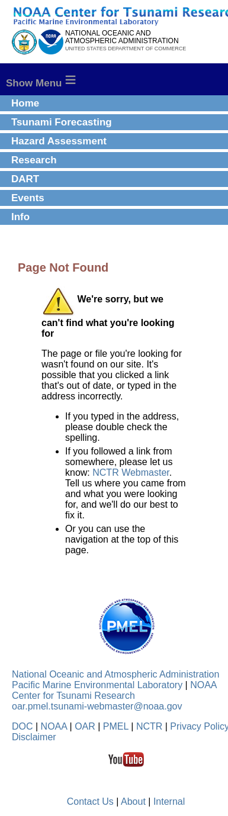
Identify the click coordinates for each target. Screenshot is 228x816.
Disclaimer (34, 737)
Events (27, 198)
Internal (169, 801)
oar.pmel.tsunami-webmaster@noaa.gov (97, 706)
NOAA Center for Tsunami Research (114, 690)
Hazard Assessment (59, 141)
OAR (85, 726)
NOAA (54, 726)
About (133, 801)
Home (25, 103)
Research (34, 160)
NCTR (149, 726)
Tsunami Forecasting (61, 122)
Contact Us (90, 801)
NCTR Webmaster (130, 472)
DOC (22, 726)
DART (25, 179)
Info (20, 216)
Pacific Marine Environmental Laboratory (97, 685)
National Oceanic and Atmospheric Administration (115, 674)
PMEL (116, 726)
